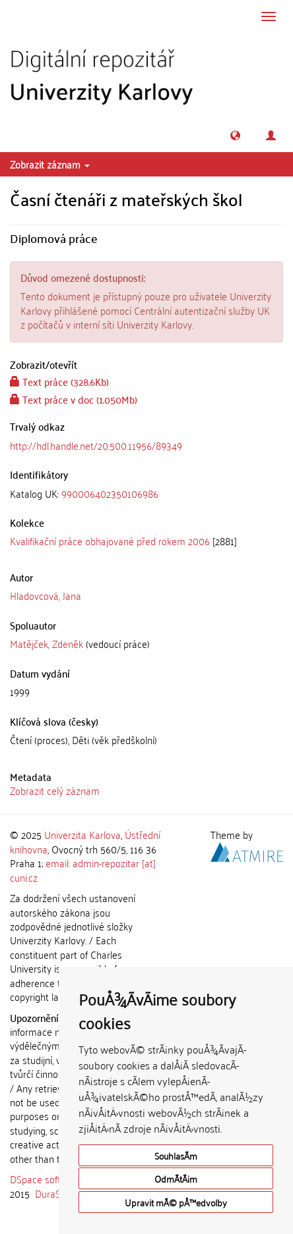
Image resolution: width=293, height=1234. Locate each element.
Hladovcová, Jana (45, 595)
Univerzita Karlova (82, 834)
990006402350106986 (109, 493)
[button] (235, 135)
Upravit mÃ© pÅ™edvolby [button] (176, 1202)
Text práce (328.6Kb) (59, 381)
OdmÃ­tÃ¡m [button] (175, 1178)
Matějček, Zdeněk (46, 643)
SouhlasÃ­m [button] (175, 1155)
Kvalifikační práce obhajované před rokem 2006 (110, 540)
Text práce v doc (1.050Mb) (73, 399)
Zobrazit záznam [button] (50, 164)
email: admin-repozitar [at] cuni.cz (83, 869)
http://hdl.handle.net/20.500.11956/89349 (96, 445)
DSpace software (46, 1178)
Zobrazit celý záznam (55, 790)
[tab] (146, 493)
